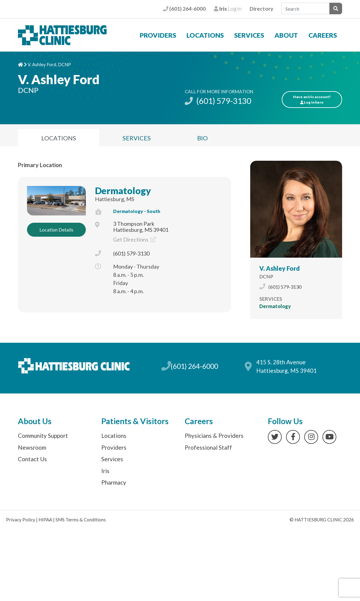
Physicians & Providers (214, 435)
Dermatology (123, 190)
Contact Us (32, 458)
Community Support (43, 435)
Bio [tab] (202, 138)
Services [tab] (137, 138)
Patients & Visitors (135, 421)
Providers (158, 35)
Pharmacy (113, 482)
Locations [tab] (58, 138)
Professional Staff (208, 447)
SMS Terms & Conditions (81, 519)
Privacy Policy (20, 519)
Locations (205, 35)
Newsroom (32, 447)
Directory (261, 8)
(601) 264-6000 (184, 8)
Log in (227, 8)
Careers (322, 35)
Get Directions (134, 239)
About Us (35, 421)
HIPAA (45, 519)
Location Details (56, 229)
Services (249, 35)
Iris (105, 470)
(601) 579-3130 (218, 101)
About (286, 35)
